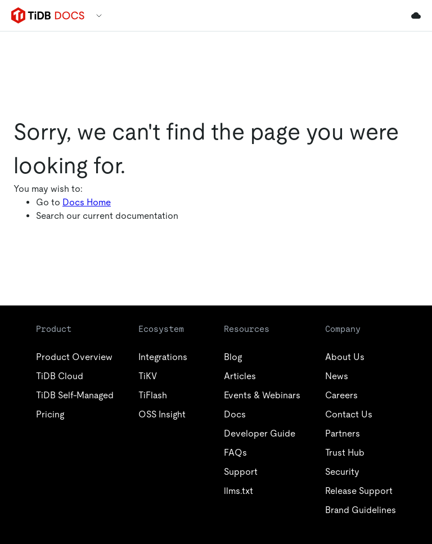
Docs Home (86, 202)
